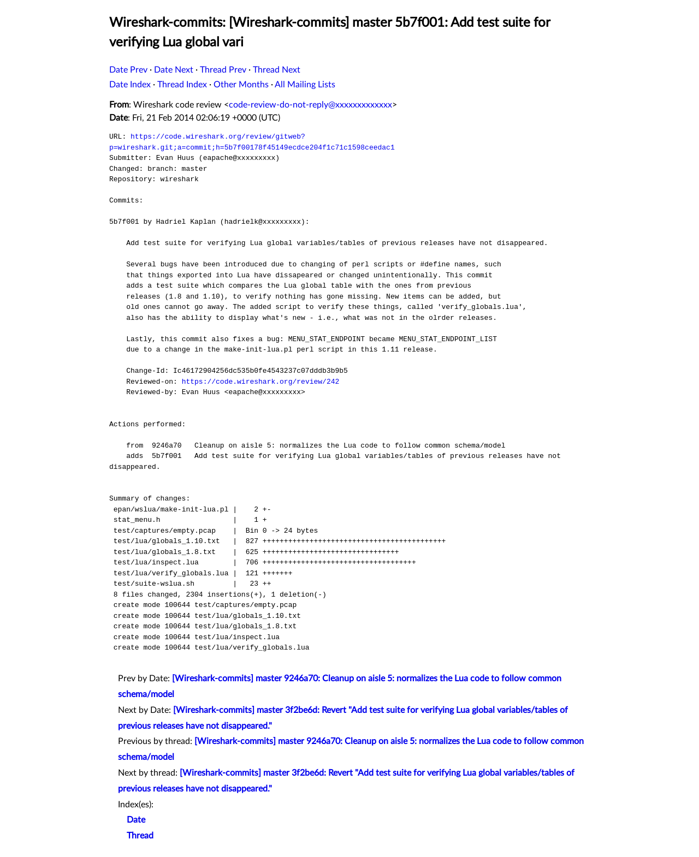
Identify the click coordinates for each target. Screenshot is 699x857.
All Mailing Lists (305, 84)
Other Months (241, 84)
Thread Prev (223, 70)
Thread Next (276, 70)
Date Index (130, 84)
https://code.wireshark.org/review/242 (261, 381)
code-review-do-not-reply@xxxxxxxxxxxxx (310, 104)
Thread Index (182, 84)
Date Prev (128, 70)
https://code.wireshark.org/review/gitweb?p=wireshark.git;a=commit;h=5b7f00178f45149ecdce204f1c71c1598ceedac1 (252, 142)
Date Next (173, 70)
